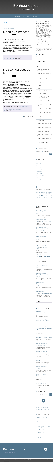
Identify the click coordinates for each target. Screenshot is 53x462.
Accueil (17, 16)
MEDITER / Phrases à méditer (45, 120)
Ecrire (39, 85)
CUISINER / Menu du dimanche (42, 79)
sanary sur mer (40, 417)
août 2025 (38, 177)
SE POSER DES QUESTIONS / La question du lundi (44, 139)
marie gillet (39, 437)
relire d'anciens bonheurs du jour (43, 420)
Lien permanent (8, 55)
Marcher (38, 360)
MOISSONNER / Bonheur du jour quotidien (44, 124)
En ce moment (39, 352)
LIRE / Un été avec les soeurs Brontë (43, 101)
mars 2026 (38, 163)
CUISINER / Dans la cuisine (44, 76)
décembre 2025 (39, 169)
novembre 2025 (39, 171)
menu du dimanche (16, 57)
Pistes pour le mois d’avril (43, 229)
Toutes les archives (40, 182)
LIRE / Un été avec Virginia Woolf (44, 109)
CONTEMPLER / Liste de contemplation (43, 69)
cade (22, 57)
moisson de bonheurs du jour (44, 424)
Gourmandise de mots (44, 91)
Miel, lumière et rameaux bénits (44, 337)
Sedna (37, 221)
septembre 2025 (40, 175)
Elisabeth (38, 256)
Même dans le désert (46, 221)
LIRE (39, 88)
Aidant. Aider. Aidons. (41, 383)
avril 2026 (38, 161)
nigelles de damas (18, 109)
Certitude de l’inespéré (41, 345)
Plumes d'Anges (40, 274)
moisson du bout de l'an (11, 107)
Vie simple (38, 368)
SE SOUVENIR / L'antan (43, 142)
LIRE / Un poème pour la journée (44, 113)
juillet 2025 (38, 179)
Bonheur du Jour (40, 228)
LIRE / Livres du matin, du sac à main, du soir (44, 97)
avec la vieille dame (41, 432)
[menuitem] (18, 16)
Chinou (37, 265)
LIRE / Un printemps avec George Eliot (44, 117)
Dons (37, 375)
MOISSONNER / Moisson (24, 106)
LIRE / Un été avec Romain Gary (44, 105)
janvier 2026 (39, 167)
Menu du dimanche (16, 32)
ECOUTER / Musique (42, 82)
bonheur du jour (46, 426)
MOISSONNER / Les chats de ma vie (44, 128)
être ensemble (40, 429)
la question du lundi (41, 435)
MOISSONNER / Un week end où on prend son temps (44, 135)
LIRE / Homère (42, 93)
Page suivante (29, 116)
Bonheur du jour (26, 5)
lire (46, 417)
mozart (38, 426)
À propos (34, 16)
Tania (37, 293)
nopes (12, 109)
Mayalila (38, 247)
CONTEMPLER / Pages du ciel (44, 73)
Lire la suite (38, 56)
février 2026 (39, 165)
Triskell (37, 284)
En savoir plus (6, 461)
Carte (39, 301)
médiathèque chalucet (22, 107)
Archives (26, 16)
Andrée (38, 238)
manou (37, 212)
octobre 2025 (39, 173)
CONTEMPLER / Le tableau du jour (44, 65)
